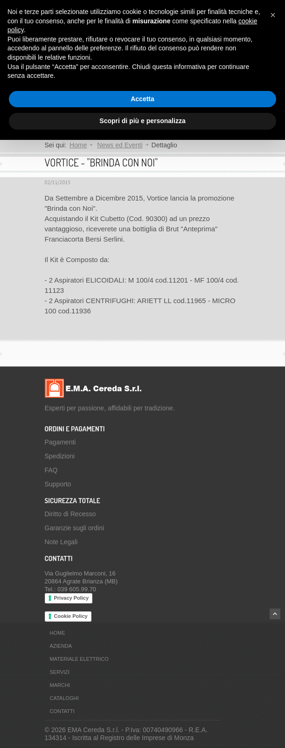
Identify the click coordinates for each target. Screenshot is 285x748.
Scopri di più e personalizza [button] (142, 121)
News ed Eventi (119, 145)
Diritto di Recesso (70, 514)
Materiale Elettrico (79, 659)
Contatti (62, 711)
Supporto (58, 484)
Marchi (60, 685)
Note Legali (61, 542)
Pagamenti (60, 442)
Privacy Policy (71, 598)
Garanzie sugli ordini (74, 528)
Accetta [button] (142, 99)
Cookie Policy (71, 616)
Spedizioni (60, 456)
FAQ (51, 470)
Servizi (60, 672)
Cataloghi (64, 698)
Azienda (61, 646)
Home (78, 145)
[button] (272, 14)
